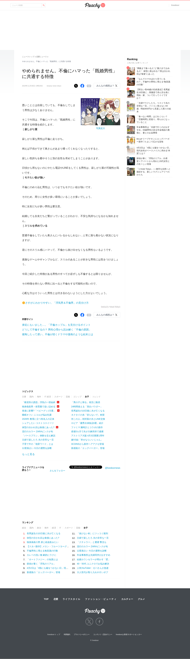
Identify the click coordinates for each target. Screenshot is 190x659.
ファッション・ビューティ (101, 599)
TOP (46, 599)
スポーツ (58, 396)
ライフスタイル (71, 599)
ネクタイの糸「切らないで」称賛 (88, 415)
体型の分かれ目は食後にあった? (38, 427)
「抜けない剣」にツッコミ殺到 (92, 533)
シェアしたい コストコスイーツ (38, 423)
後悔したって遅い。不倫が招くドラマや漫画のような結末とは (57, 334)
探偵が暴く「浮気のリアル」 (41, 563)
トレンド (96, 396)
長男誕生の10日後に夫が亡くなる (88, 410)
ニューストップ (28, 57)
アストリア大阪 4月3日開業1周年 (87, 435)
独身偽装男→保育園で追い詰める (38, 406)
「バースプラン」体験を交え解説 (38, 435)
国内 (31, 396)
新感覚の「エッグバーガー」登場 (88, 448)
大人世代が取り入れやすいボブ (92, 572)
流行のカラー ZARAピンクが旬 (37, 431)
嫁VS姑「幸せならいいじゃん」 (87, 439)
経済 (54, 528)
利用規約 (67, 634)
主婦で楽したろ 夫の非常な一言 (38, 439)
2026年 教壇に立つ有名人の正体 (38, 419)
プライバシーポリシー (81, 634)
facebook (99, 621)
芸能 (68, 396)
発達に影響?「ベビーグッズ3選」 (39, 410)
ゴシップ (77, 396)
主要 (24, 396)
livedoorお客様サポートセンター (129, 634)
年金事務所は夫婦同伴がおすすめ (93, 555)
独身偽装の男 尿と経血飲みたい (43, 542)
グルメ (141, 599)
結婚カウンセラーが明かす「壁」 (93, 559)
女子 (87, 396)
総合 (24, 528)
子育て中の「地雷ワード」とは (37, 444)
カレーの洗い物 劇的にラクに (41, 555)
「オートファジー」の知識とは (42, 559)
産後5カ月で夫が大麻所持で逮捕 (87, 431)
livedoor (175, 5)
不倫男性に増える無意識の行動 (42, 550)
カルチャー (127, 599)
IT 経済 (47, 396)
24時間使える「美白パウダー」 (87, 406)
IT (60, 528)
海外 (39, 396)
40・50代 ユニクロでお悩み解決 (93, 563)
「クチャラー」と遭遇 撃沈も (91, 542)
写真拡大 (100, 128)
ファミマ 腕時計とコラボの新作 (87, 427)
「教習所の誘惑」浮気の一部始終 (38, 402)
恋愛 (56, 599)
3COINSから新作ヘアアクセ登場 (87, 444)
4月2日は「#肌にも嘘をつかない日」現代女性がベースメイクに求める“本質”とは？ (68, 568)
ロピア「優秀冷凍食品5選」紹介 (87, 423)
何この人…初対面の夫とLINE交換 (88, 419)
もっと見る (28, 454)
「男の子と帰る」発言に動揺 (85, 402)
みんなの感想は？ (105, 85)
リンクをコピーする (89, 86)
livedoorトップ (53, 634)
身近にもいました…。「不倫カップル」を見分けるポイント (56, 324)
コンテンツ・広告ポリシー (102, 634)
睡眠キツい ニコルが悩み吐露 (37, 415)
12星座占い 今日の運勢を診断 (37, 448)
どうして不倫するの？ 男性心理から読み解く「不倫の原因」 (56, 329)
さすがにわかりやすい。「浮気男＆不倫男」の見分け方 (57, 302)
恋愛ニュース (41, 57)
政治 (39, 528)
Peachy (95, 5)
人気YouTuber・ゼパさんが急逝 (93, 568)
